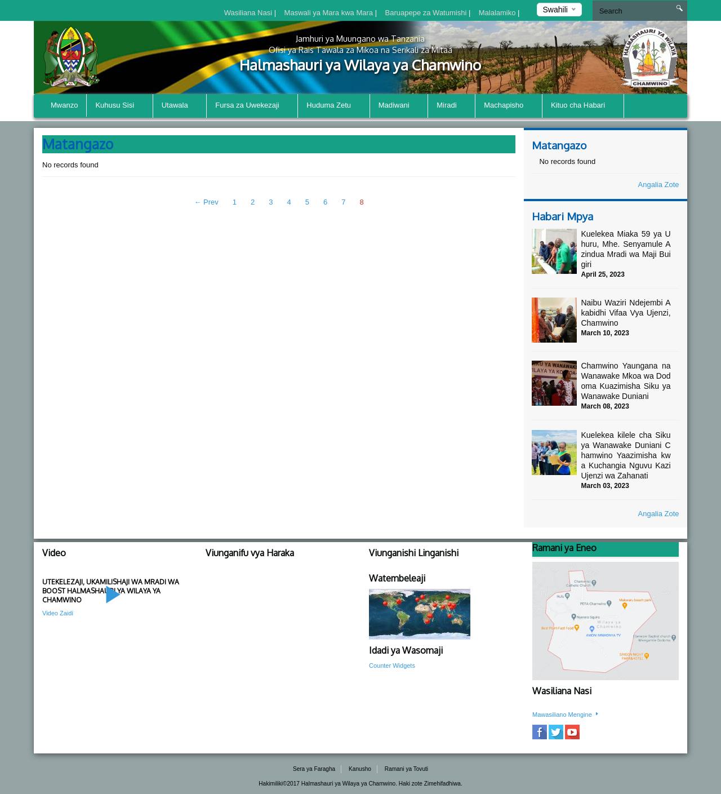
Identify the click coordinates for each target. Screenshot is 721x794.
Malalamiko (498, 12)
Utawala (180, 106)
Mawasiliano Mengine (566, 714)
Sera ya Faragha (314, 769)
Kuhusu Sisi (119, 106)
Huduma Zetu (333, 106)
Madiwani (399, 106)
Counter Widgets (392, 665)
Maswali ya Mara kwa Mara (329, 12)
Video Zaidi (57, 613)
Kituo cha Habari (583, 106)
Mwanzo (64, 105)
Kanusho (360, 769)
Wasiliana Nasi (249, 12)
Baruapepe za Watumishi (427, 12)
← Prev (206, 202)
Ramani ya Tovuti (406, 769)
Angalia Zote (658, 184)
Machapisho (508, 106)
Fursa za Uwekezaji (252, 106)
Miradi (451, 106)
